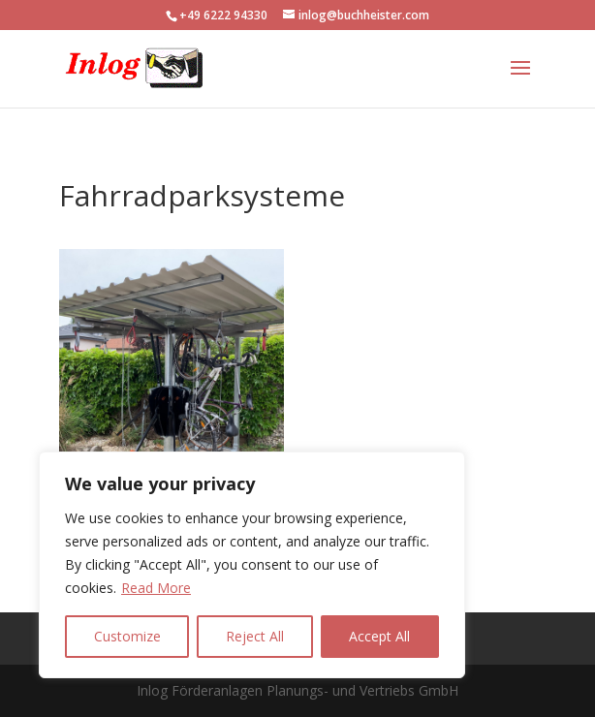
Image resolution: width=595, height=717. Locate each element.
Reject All (255, 636)
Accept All (379, 636)
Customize (127, 636)
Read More (156, 587)
